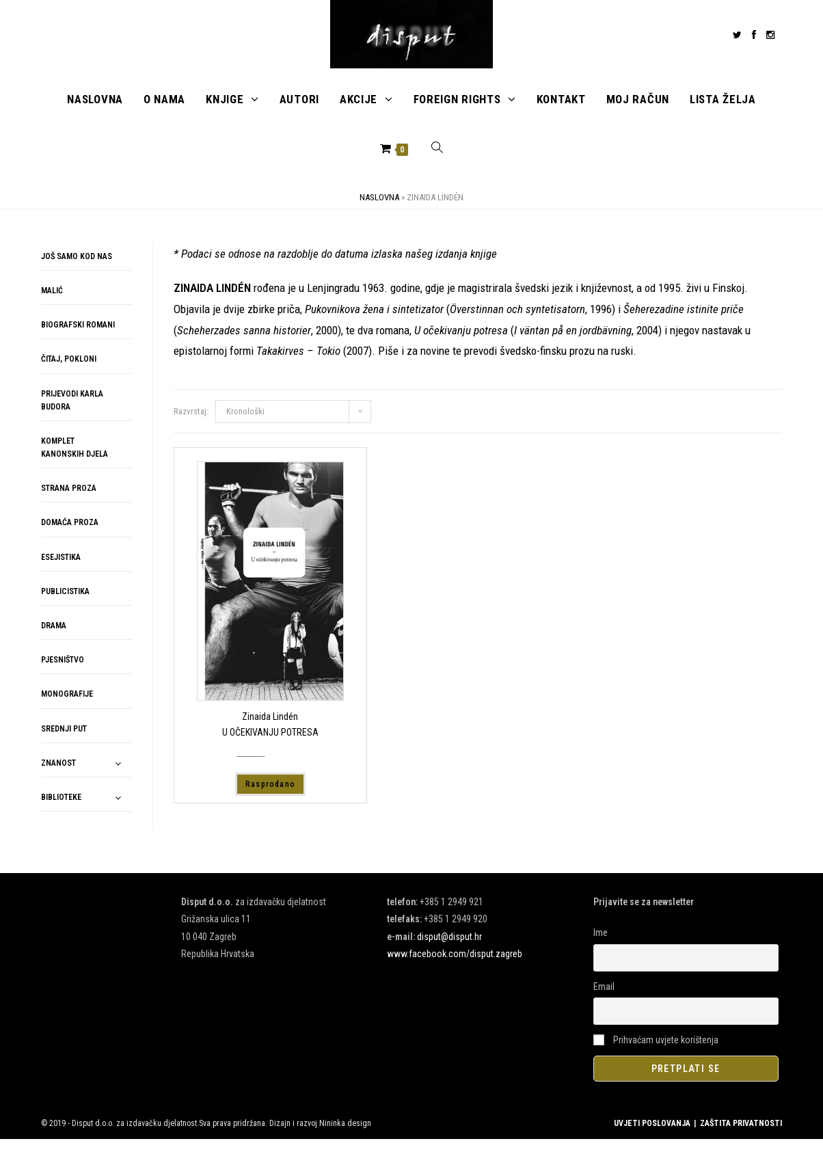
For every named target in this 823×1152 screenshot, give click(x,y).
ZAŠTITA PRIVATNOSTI (741, 1136)
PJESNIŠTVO (62, 673)
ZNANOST (58, 776)
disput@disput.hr (449, 948)
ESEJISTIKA (61, 569)
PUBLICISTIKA (65, 604)
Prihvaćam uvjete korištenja (655, 1052)
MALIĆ (52, 303)
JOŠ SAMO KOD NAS (76, 269)
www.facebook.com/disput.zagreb (454, 966)
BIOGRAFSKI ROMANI (78, 338)
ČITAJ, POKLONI (68, 372)
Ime (600, 945)
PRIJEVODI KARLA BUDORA (72, 412)
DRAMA (53, 638)
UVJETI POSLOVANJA (652, 1136)
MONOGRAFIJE (67, 707)
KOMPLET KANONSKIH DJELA (74, 460)
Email (604, 998)
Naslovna (379, 210)
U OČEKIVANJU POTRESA (270, 744)
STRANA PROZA (68, 501)
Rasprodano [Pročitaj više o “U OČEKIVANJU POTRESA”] (270, 796)
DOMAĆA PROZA (69, 535)
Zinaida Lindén (270, 729)
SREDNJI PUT (64, 741)
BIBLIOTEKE (61, 810)
